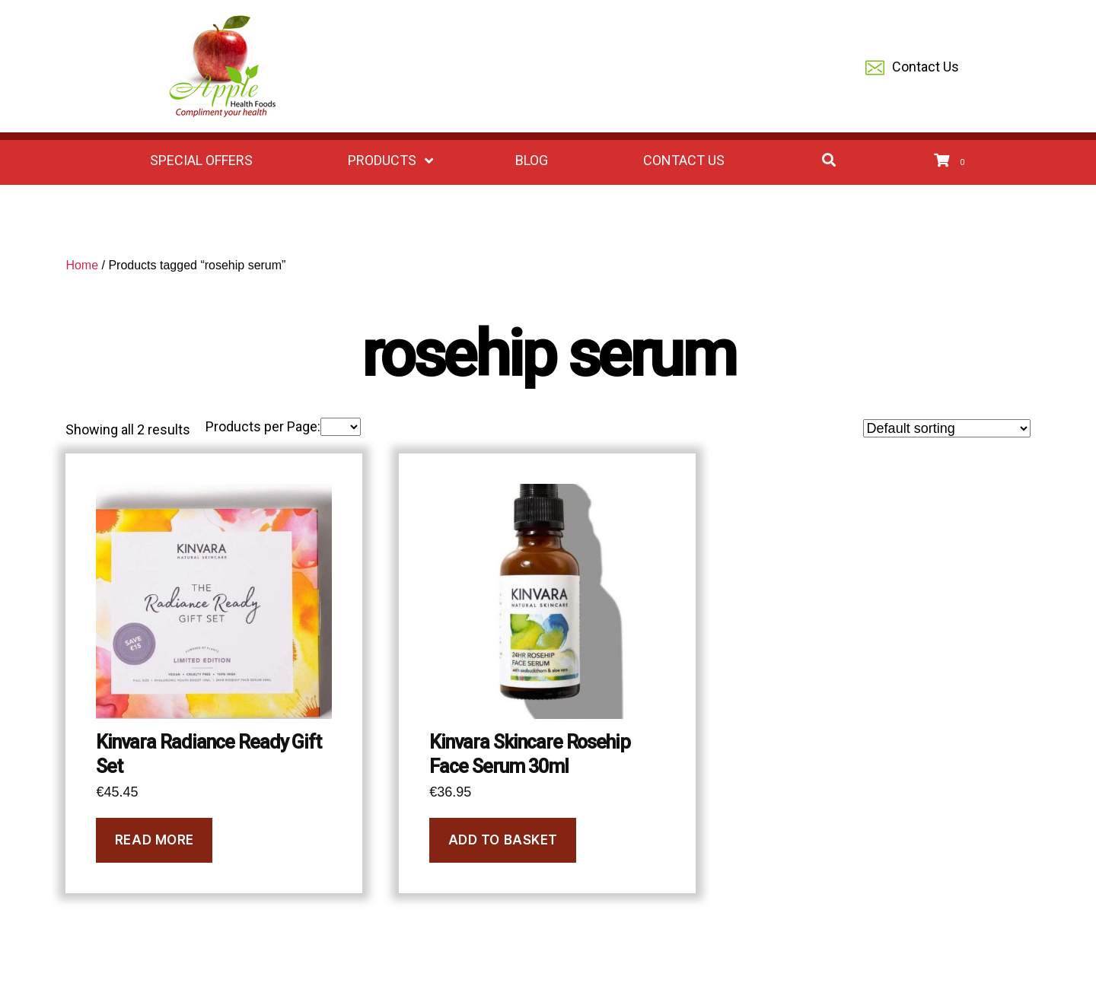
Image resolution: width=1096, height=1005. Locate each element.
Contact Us (912, 68)
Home (81, 265)
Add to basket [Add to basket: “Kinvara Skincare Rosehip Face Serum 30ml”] (503, 840)
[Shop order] (947, 428)
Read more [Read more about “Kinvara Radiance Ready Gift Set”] (154, 840)
